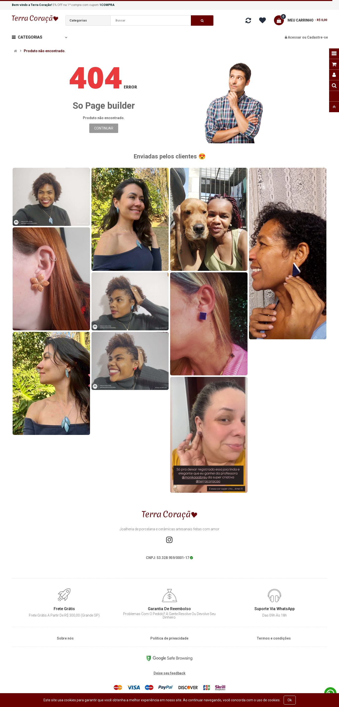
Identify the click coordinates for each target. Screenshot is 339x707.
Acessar (295, 37)
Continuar (103, 128)
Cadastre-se (317, 37)
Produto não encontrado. (45, 51)
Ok (290, 700)
